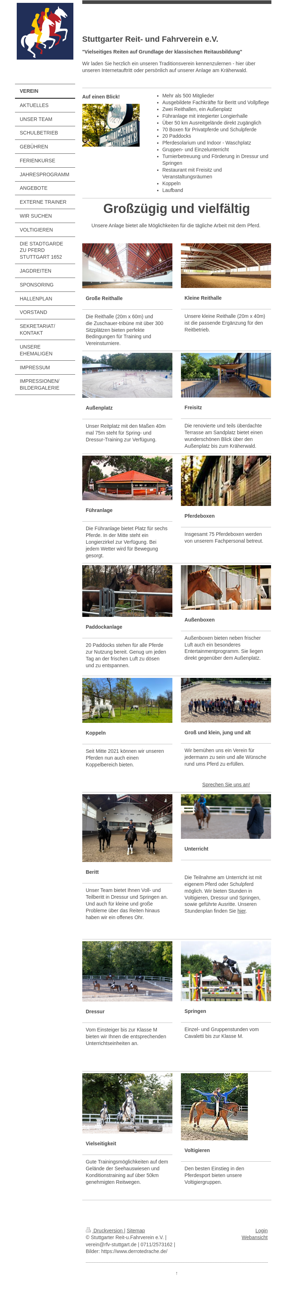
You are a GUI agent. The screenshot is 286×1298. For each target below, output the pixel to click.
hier (242, 911)
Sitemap (136, 1230)
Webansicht (255, 1237)
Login (261, 1230)
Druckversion (105, 1230)
